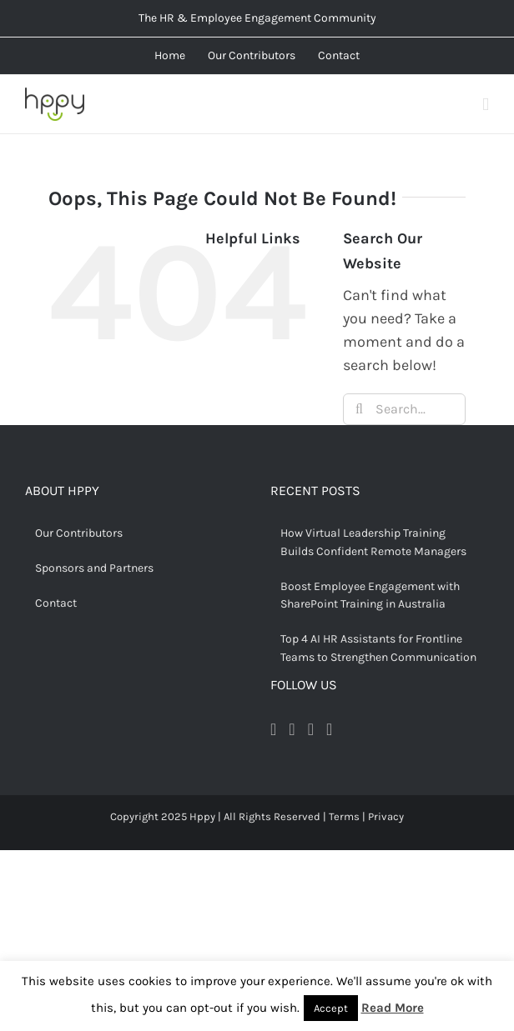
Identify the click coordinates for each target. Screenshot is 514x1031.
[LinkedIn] (329, 729)
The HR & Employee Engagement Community (257, 18)
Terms (344, 816)
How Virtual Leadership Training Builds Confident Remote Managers (373, 542)
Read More (392, 1007)
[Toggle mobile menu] (485, 104)
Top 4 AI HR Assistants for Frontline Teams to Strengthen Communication (378, 648)
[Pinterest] (311, 729)
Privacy (386, 816)
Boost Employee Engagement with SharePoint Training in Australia (370, 595)
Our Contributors (79, 533)
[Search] (359, 409)
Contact (56, 603)
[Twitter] (292, 729)
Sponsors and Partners (94, 568)
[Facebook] (273, 729)
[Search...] (404, 409)
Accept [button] (331, 1008)
